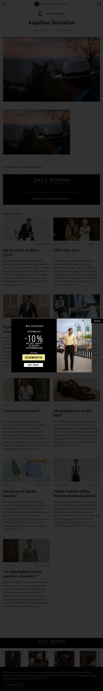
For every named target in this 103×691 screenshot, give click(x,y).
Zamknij (97, 321)
